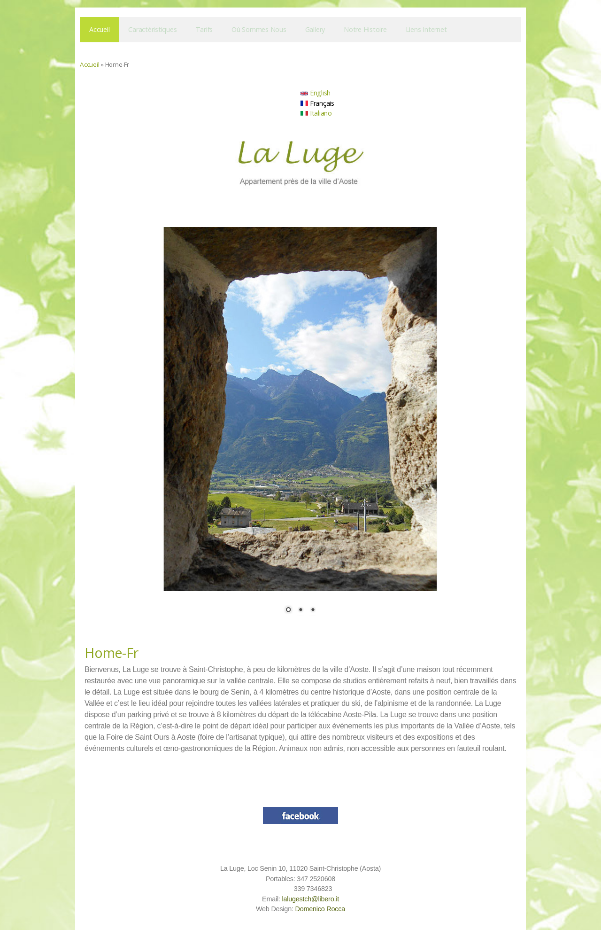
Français (317, 103)
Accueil (99, 29)
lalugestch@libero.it (310, 899)
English (315, 92)
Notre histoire (365, 29)
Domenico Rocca (320, 909)
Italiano (316, 113)
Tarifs (204, 29)
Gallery (315, 29)
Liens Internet (426, 29)
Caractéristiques (152, 29)
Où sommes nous (258, 29)
